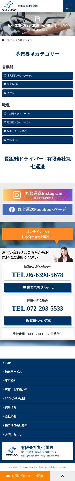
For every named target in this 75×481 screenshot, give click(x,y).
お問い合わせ (13, 434)
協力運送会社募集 (16, 425)
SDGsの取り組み (15, 398)
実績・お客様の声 (16, 389)
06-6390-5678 (37, 274)
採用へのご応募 (38, 320)
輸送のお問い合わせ (38, 287)
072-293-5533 (37, 308)
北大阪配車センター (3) (19, 75)
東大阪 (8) (12, 84)
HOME (8, 40)
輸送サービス (13, 371)
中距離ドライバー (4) (18, 113)
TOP (8, 362)
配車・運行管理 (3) (17, 131)
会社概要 (10, 416)
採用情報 (10, 407)
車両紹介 (10, 380)
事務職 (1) (12, 139)
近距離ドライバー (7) (18, 122)
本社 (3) (11, 92)
